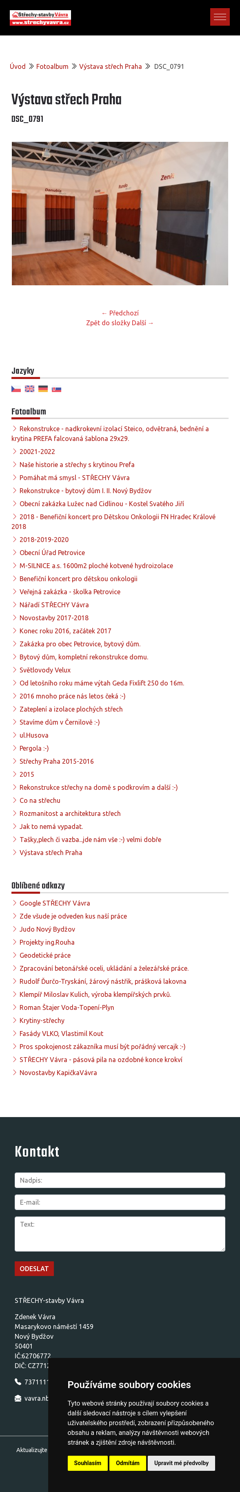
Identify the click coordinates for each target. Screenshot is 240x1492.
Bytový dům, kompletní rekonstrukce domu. (84, 657)
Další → (143, 322)
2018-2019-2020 (44, 539)
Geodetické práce (45, 955)
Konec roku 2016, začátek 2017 (65, 631)
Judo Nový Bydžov (47, 929)
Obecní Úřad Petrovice (52, 552)
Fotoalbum (52, 66)
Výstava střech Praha (110, 66)
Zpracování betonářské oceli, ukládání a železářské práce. (104, 968)
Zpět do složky (108, 322)
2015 (27, 774)
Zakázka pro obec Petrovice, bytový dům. (80, 644)
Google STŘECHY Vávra (55, 903)
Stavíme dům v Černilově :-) (60, 722)
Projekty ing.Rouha (47, 942)
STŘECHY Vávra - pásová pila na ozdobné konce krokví (101, 1059)
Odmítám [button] (128, 1463)
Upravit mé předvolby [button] (181, 1463)
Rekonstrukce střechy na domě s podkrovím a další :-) (99, 787)
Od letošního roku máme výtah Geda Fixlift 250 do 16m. (102, 683)
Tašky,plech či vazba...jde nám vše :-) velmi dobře (90, 839)
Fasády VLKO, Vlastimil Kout (61, 1033)
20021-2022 (37, 451)
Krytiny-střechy (42, 1020)
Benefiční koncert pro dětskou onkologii (79, 578)
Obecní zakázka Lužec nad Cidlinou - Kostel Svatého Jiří (102, 503)
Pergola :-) (34, 748)
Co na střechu (40, 800)
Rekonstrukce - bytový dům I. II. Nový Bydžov (85, 490)
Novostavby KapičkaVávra (58, 1072)
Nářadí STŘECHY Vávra (54, 604)
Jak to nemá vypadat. (51, 826)
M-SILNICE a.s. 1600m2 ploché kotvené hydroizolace (96, 565)
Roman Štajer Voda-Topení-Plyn (67, 1007)
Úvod (18, 66)
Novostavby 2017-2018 (54, 617)
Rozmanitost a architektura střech (70, 813)
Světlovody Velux (45, 670)
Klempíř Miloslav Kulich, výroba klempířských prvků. (95, 994)
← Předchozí (120, 313)
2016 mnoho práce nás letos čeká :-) (73, 696)
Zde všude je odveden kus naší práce (73, 916)
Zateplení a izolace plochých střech (71, 709)
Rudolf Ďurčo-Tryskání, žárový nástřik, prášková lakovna (103, 981)
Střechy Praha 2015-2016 (57, 761)
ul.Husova (34, 735)
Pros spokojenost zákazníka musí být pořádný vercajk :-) (103, 1046)
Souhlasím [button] (88, 1463)
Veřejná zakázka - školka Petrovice (70, 591)
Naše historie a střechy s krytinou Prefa (77, 464)
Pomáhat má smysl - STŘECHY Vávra (75, 477)
